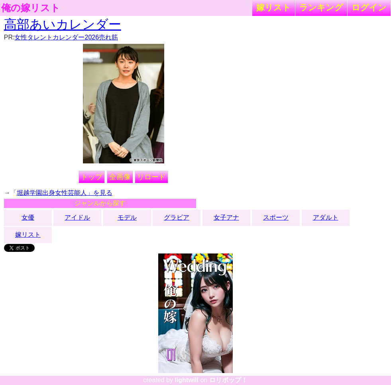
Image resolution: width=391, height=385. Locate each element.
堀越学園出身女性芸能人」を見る (64, 192)
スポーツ (276, 217)
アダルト (325, 217)
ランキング (321, 7)
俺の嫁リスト (30, 8)
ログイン (369, 7)
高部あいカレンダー (62, 24)
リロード (151, 177)
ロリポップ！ (228, 380)
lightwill (186, 380)
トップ (91, 177)
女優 (28, 217)
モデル (127, 217)
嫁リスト (273, 7)
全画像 (120, 177)
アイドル (77, 217)
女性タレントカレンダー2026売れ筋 (66, 37)
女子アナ (226, 217)
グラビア (176, 217)
